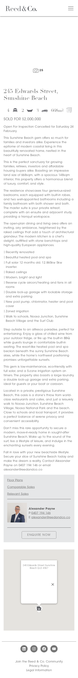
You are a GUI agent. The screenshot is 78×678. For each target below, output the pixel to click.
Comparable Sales (21, 487)
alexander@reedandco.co (50, 517)
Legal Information (39, 670)
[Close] (52, 584)
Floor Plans (15, 480)
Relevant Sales (18, 494)
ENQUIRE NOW (39, 535)
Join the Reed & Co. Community (39, 661)
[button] (39, 609)
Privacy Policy (39, 666)
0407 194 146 (41, 513)
